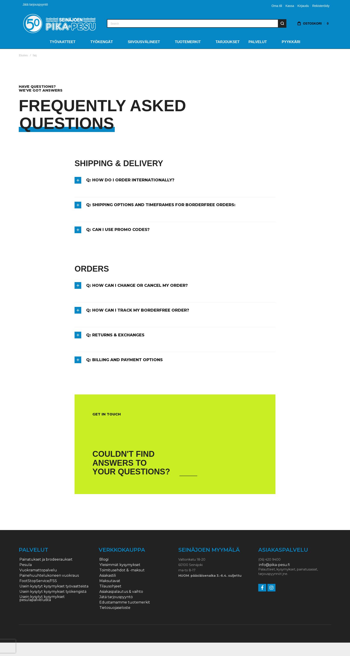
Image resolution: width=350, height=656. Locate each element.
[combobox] (196, 23)
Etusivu (23, 55)
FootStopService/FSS (38, 581)
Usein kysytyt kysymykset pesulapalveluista (42, 598)
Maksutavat (109, 581)
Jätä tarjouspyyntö (35, 4)
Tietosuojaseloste (114, 608)
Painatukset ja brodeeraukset (46, 559)
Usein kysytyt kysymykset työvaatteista (53, 586)
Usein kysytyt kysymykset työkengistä (52, 592)
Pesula (25, 565)
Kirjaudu (303, 6)
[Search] (282, 23)
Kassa (289, 6)
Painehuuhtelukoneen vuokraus (49, 576)
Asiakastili (107, 576)
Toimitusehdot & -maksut (122, 570)
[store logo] (59, 23)
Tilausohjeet (110, 586)
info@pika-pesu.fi (274, 565)
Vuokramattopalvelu (38, 570)
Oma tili (276, 6)
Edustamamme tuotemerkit (124, 602)
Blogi (103, 559)
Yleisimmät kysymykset (119, 565)
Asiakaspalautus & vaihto (121, 592)
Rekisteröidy (320, 6)
